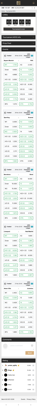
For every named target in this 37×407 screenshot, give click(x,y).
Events (23, 399)
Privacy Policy (31, 399)
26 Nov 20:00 (18, 55)
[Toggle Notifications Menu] (34, 3)
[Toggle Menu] (3, 3)
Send (30, 353)
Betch (3, 399)
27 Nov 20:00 (18, 226)
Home (3, 11)
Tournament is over (18, 29)
